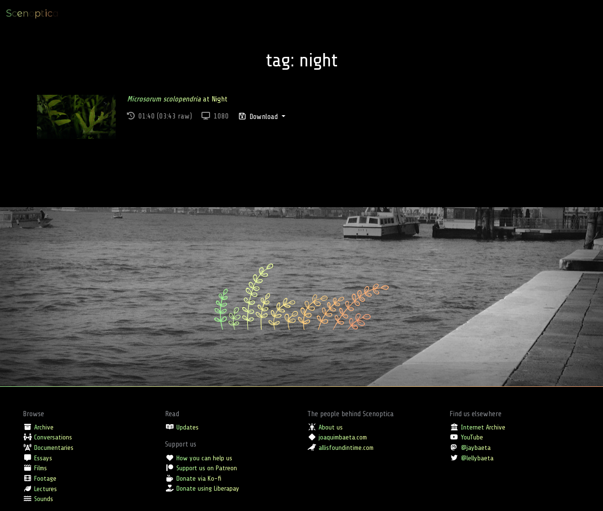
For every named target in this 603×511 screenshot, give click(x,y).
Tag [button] (546, 13)
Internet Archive (483, 427)
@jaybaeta (476, 447)
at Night (177, 99)
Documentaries (53, 447)
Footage (45, 478)
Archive (44, 427)
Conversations (53, 437)
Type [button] (494, 13)
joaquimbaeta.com (343, 437)
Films (40, 468)
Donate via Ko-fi (198, 478)
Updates (187, 427)
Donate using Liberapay (207, 488)
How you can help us (204, 458)
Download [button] (259, 116)
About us (331, 427)
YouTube (472, 437)
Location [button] (521, 13)
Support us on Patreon (206, 468)
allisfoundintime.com (346, 447)
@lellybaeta (477, 458)
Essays (43, 458)
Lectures (45, 489)
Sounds (43, 498)
